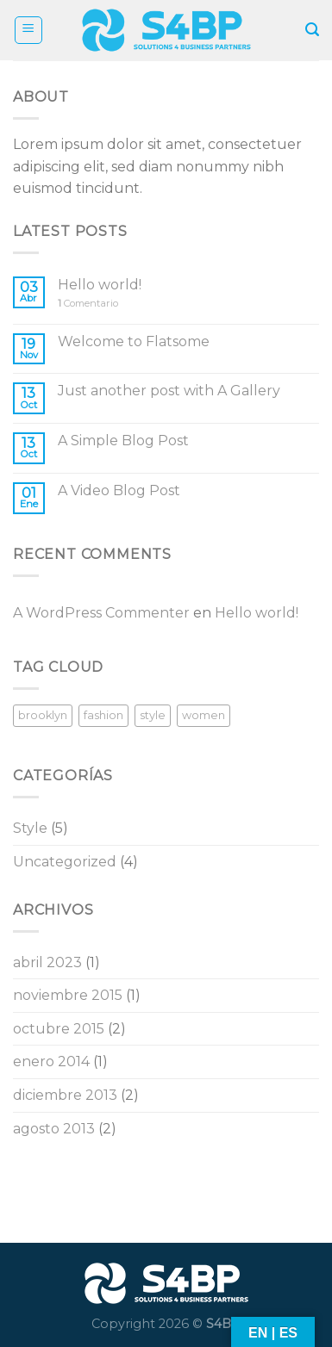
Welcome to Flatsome (134, 341)
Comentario (88, 303)
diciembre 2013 (65, 1095)
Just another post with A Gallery (169, 390)
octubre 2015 (58, 1029)
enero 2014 (51, 1061)
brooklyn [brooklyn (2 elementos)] (42, 715)
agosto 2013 (54, 1128)
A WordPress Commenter (101, 613)
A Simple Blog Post (123, 440)
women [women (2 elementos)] (203, 715)
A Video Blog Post (119, 490)
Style (30, 828)
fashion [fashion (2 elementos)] (103, 715)
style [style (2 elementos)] (153, 715)
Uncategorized (64, 862)
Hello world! (99, 284)
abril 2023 (47, 962)
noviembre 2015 (67, 995)
